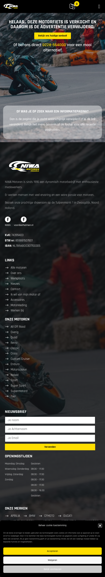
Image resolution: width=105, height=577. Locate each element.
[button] (100, 525)
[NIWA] (8, 219)
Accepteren (52, 551)
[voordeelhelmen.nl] (24, 219)
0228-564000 (54, 45)
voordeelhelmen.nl (23, 225)
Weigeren (52, 560)
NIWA (8, 225)
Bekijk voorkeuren (52, 569)
